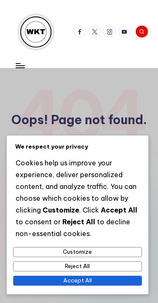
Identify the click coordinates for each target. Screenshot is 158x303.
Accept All (77, 280)
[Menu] (20, 65)
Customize (77, 251)
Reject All (77, 266)
